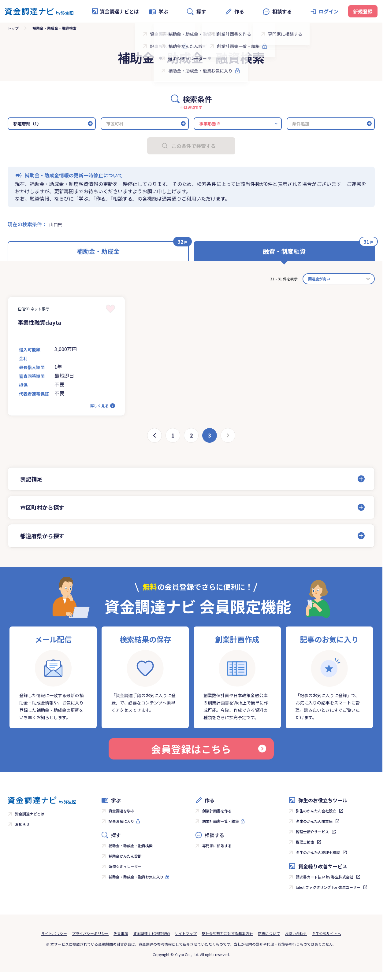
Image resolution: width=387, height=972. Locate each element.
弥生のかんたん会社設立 (316, 810)
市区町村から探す (42, 507)
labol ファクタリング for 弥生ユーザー (328, 887)
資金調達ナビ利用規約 (151, 933)
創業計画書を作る (217, 810)
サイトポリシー (54, 933)
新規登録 (363, 11)
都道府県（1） (27, 123)
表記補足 (31, 479)
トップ (13, 28)
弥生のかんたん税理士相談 (318, 852)
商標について (269, 933)
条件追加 (300, 123)
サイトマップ (186, 933)
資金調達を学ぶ (121, 810)
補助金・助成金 (98, 251)
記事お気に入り (121, 821)
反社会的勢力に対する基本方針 (227, 933)
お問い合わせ (296, 933)
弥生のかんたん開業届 (314, 821)
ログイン (328, 11)
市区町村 (114, 123)
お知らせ (22, 824)
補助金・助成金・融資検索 (131, 845)
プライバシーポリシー (90, 933)
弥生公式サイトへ (326, 933)
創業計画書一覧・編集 (220, 821)
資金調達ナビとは (115, 11)
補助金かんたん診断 (125, 856)
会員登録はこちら (208, 749)
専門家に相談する (217, 845)
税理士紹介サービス (312, 831)
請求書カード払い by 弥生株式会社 (324, 876)
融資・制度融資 (284, 251)
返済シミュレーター (125, 866)
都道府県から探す (42, 536)
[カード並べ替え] (339, 278)
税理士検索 (305, 841)
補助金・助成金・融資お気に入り (136, 876)
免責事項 (120, 933)
